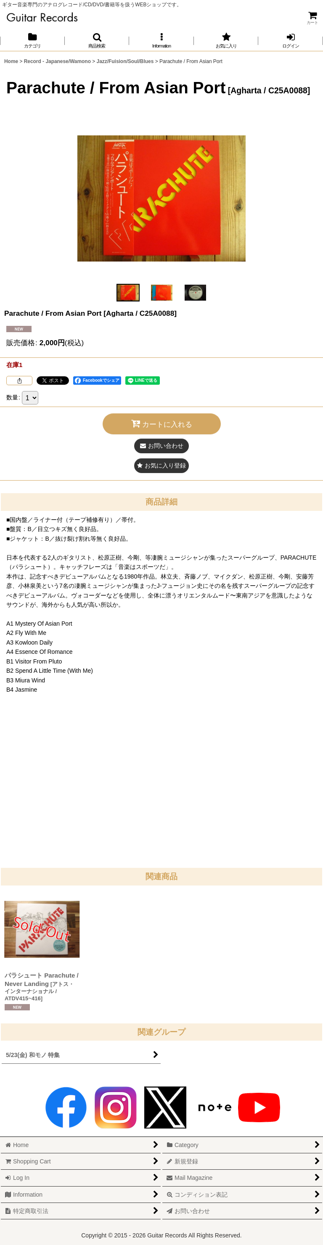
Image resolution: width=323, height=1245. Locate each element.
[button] (97, 40)
